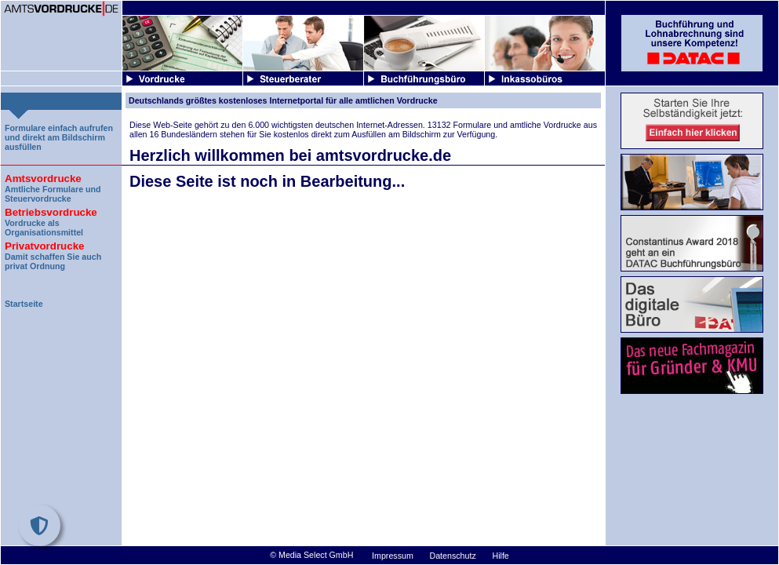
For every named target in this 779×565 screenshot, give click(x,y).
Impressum (392, 555)
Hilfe (500, 555)
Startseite (24, 303)
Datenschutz (453, 555)
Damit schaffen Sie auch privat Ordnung (61, 254)
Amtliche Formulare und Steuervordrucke (61, 186)
